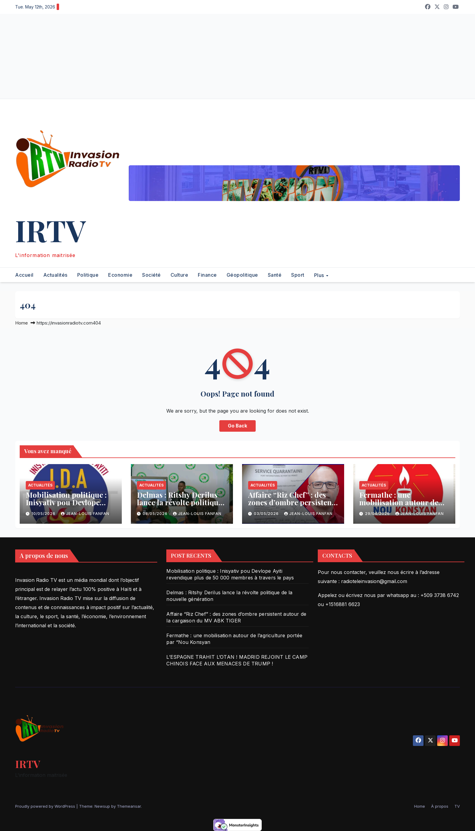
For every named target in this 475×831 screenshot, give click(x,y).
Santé (275, 275)
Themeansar (129, 806)
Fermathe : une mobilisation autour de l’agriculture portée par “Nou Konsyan (400, 506)
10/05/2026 (44, 513)
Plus (320, 275)
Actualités (55, 275)
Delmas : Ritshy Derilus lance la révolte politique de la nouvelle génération (180, 502)
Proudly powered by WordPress (45, 806)
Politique (88, 275)
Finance (207, 275)
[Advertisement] (182, 56)
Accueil (24, 275)
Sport (297, 275)
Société (151, 275)
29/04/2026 (378, 513)
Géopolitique (242, 275)
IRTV (50, 229)
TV (457, 806)
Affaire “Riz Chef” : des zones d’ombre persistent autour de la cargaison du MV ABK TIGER (292, 506)
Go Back (237, 426)
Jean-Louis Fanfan (85, 513)
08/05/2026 (156, 513)
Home (21, 323)
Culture (179, 275)
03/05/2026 (267, 513)
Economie (120, 275)
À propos (439, 806)
